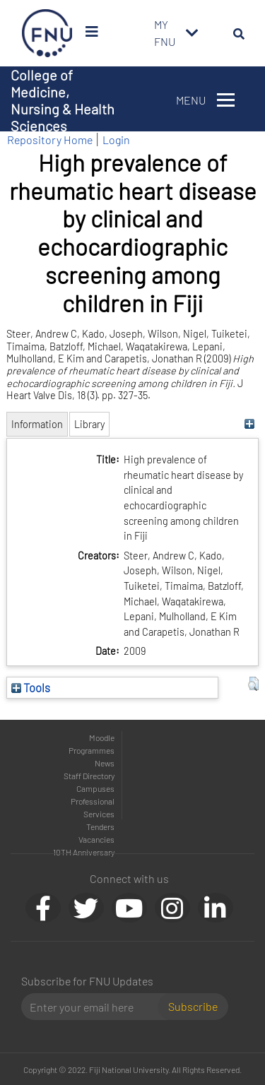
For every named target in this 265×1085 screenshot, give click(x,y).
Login (116, 139)
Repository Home (50, 139)
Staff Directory (89, 776)
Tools (30, 687)
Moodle (101, 737)
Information (37, 424)
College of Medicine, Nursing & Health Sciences (62, 100)
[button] (253, 684)
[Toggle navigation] (192, 33)
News (104, 763)
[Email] (95, 1006)
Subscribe (193, 1006)
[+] (250, 424)
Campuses (95, 788)
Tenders (100, 826)
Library (89, 424)
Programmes (91, 750)
